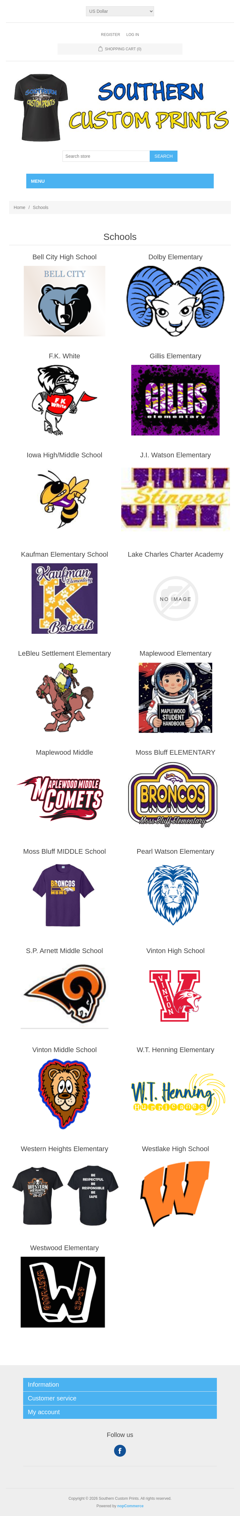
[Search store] (106, 156)
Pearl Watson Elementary (175, 851)
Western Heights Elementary (64, 1149)
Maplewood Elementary (176, 653)
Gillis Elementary (175, 356)
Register (110, 34)
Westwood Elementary (64, 1248)
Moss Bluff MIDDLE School (64, 851)
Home (19, 207)
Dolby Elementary (175, 257)
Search (163, 156)
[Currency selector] (120, 11)
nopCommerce (130, 1506)
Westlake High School (175, 1149)
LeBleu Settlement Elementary (64, 653)
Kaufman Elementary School (64, 554)
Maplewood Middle (64, 752)
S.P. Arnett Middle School (64, 951)
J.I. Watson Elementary (175, 455)
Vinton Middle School (64, 1050)
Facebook (120, 1451)
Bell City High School (64, 257)
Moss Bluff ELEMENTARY (176, 752)
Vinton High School (175, 951)
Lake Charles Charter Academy (175, 554)
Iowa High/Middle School (64, 455)
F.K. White (64, 356)
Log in (132, 34)
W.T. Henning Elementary (175, 1050)
